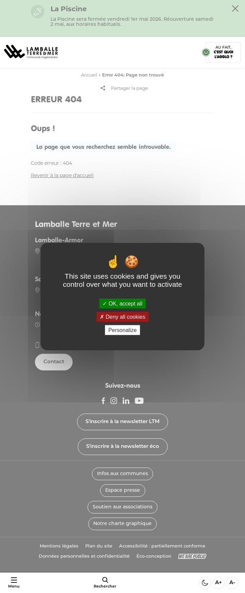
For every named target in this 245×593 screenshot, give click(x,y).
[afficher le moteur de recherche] (105, 583)
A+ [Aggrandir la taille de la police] (218, 583)
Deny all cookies (122, 316)
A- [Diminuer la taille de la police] (232, 583)
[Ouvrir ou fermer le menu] (13, 583)
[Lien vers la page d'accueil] (31, 60)
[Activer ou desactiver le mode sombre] (205, 583)
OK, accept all (122, 303)
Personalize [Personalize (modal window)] (122, 330)
